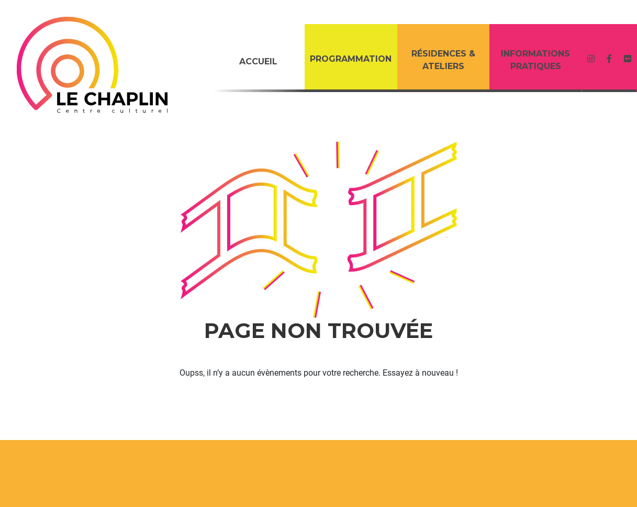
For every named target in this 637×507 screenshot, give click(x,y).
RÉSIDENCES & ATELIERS (443, 60)
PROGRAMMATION (351, 59)
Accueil (258, 61)
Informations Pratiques (535, 60)
